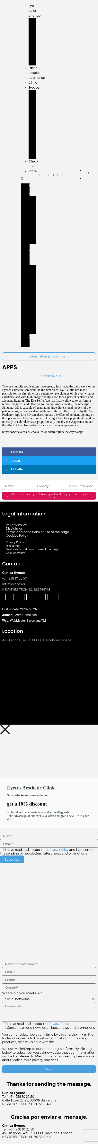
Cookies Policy (17, 535)
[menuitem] (89, 170)
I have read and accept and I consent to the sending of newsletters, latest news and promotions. (47, 851)
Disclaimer (14, 528)
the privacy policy (54, 850)
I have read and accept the (38, 1024)
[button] (25, 178)
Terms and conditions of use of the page (37, 532)
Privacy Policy (16, 525)
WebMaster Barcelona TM (28, 620)
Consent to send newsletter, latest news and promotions (49, 1044)
